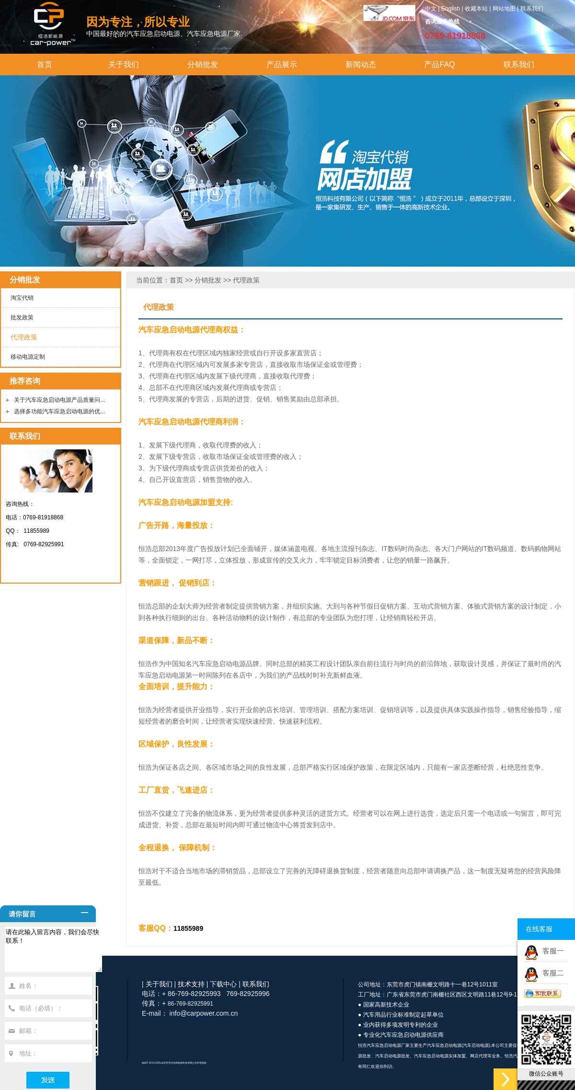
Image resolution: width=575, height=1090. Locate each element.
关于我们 (123, 64)
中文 (431, 8)
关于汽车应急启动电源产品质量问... (59, 400)
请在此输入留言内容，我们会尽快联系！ (59, 954)
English (450, 8)
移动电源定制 (28, 356)
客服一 (551, 951)
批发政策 (22, 317)
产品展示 (281, 64)
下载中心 (223, 984)
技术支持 (191, 984)
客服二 (551, 973)
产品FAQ (439, 64)
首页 (44, 64)
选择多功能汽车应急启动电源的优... (59, 411)
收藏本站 (476, 8)
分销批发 (202, 64)
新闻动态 (360, 64)
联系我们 (531, 8)
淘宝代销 (22, 297)
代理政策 (24, 337)
